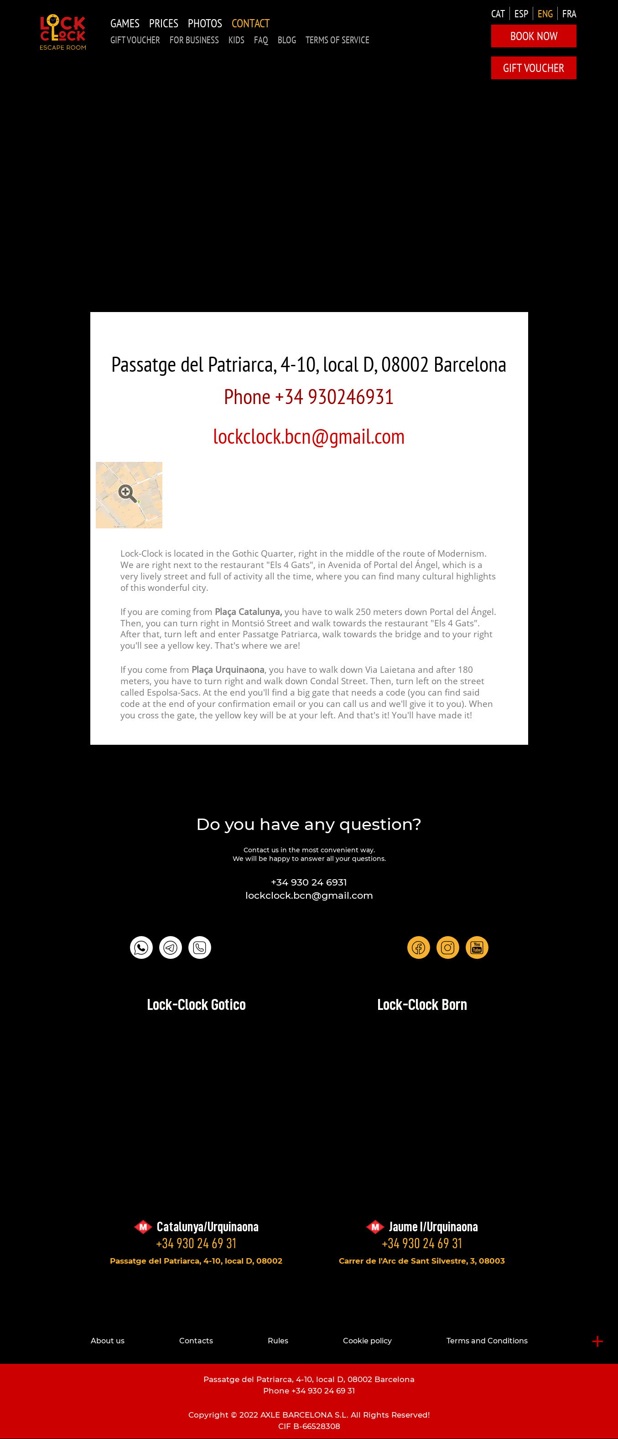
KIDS (236, 40)
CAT (498, 13)
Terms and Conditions (487, 1341)
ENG (545, 13)
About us (108, 1341)
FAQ (261, 40)
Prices (163, 23)
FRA (569, 13)
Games (125, 23)
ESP (521, 13)
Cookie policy (367, 1341)
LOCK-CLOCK (63, 31)
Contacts (196, 1341)
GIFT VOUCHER (135, 40)
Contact (251, 23)
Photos (205, 23)
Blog (287, 40)
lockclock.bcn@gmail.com (309, 436)
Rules (278, 1341)
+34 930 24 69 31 (196, 1243)
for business (194, 40)
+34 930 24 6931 (309, 882)
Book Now (533, 35)
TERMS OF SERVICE (337, 40)
